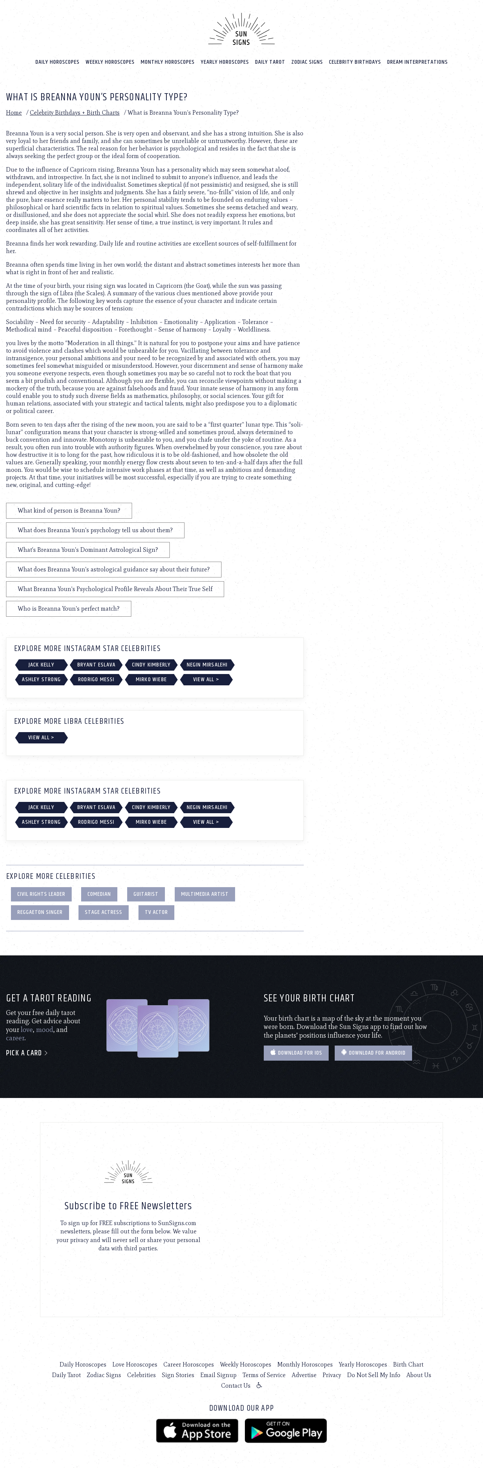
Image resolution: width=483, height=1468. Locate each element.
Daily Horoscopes (57, 61)
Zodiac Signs (307, 61)
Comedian (99, 893)
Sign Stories (178, 1374)
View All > (206, 678)
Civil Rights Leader (41, 893)
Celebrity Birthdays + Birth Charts (75, 111)
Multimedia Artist (205, 893)
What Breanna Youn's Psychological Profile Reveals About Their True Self (115, 588)
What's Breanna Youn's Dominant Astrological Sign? (88, 549)
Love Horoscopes (134, 1363)
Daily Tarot (270, 61)
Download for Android (373, 1052)
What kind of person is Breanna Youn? (69, 509)
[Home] (241, 28)
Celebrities (141, 1374)
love (27, 1029)
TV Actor (156, 911)
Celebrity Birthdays (355, 61)
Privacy (332, 1374)
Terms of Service (264, 1374)
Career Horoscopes (188, 1363)
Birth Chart (408, 1363)
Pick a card (27, 1052)
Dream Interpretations (417, 61)
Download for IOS (296, 1052)
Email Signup (218, 1374)
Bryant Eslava (96, 664)
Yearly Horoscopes (225, 61)
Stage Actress (103, 911)
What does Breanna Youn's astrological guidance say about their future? (114, 568)
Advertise (304, 1374)
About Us (418, 1374)
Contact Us (236, 1384)
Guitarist (146, 893)
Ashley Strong (41, 678)
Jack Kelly (41, 664)
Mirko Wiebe (151, 678)
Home (14, 111)
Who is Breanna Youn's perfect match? (69, 607)
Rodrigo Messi (96, 678)
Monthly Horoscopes (168, 61)
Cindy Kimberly (151, 664)
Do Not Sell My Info (373, 1374)
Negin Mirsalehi (207, 664)
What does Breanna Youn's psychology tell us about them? (95, 529)
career (15, 1037)
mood (44, 1029)
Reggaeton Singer (40, 911)
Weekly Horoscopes (110, 61)
